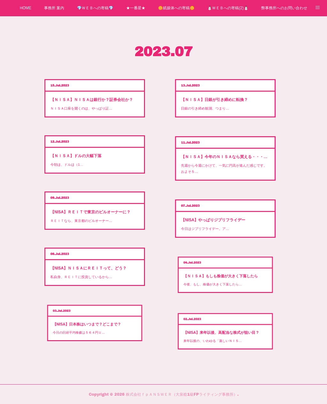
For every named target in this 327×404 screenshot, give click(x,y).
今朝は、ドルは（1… (90, 156)
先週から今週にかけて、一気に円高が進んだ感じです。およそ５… (224, 161)
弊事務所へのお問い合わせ (284, 8)
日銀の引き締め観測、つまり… (221, 100)
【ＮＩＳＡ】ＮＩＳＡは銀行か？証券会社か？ (94, 98)
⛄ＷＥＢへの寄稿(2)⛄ (227, 8)
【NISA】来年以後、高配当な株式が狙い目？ (224, 333)
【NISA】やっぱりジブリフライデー (222, 220)
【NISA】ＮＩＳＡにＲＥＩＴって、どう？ (93, 268)
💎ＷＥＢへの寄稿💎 (95, 8)
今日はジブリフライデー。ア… (221, 221)
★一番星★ (135, 8)
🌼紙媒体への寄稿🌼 (176, 8)
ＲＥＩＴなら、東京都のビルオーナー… (92, 213)
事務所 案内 (54, 8)
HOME (25, 8)
